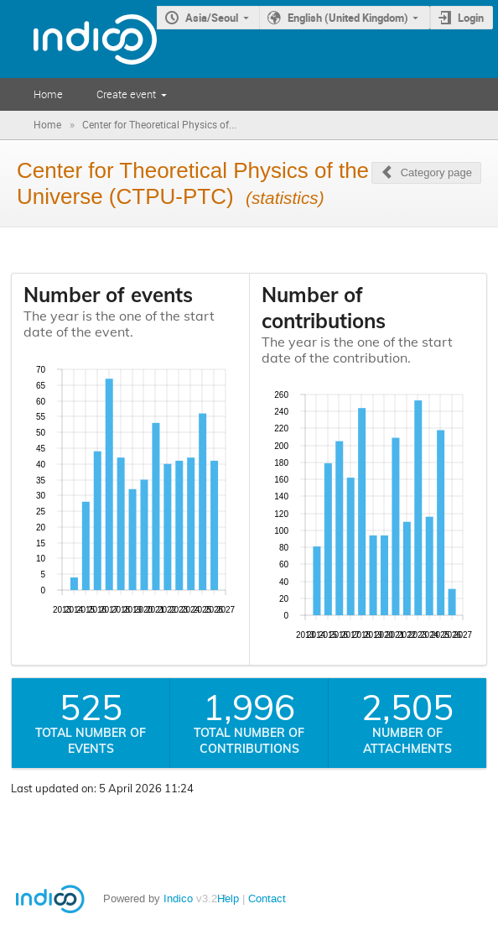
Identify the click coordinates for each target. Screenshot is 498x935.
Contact (267, 898)
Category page (436, 172)
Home (48, 94)
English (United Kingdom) (348, 17)
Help (228, 898)
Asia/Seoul (211, 17)
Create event (126, 94)
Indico (178, 898)
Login (471, 17)
